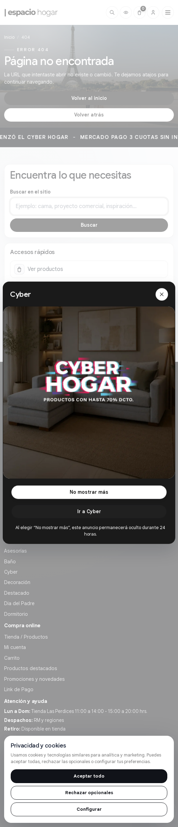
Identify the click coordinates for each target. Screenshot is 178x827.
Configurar (89, 809)
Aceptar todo (89, 776)
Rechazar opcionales (89, 793)
